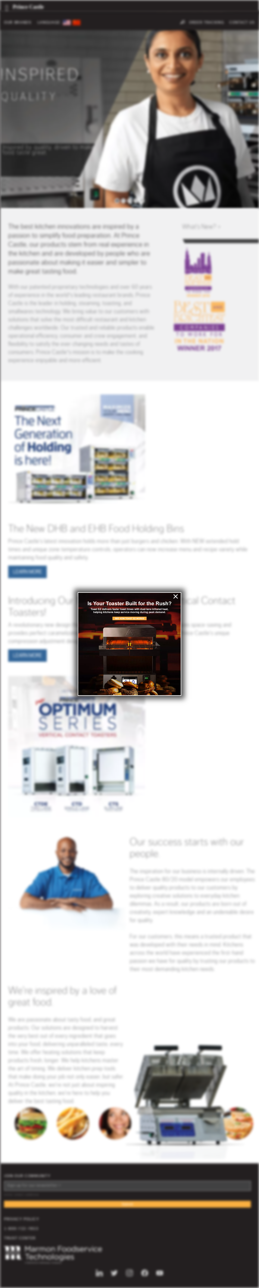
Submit (127, 1204)
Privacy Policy (21, 1219)
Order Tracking (206, 22)
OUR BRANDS (18, 22)
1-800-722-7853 (21, 1229)
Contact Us (242, 22)
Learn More (27, 572)
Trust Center (20, 1238)
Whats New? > (201, 227)
